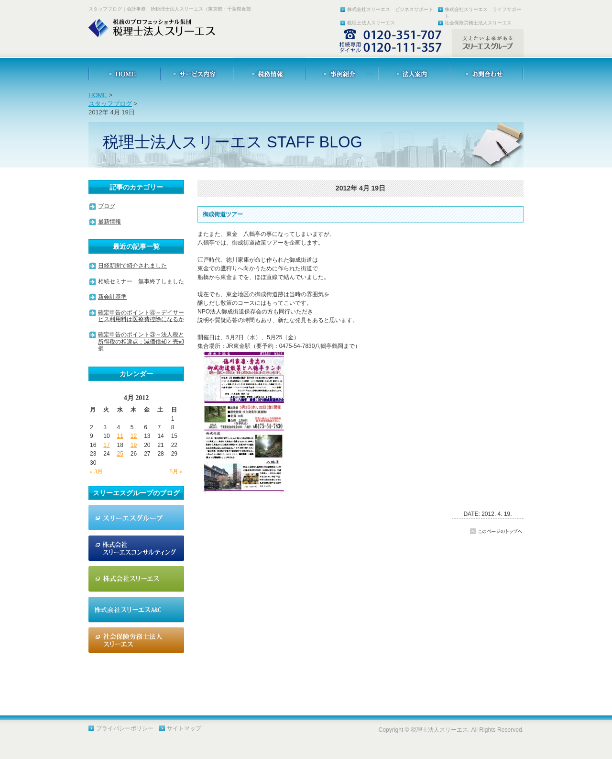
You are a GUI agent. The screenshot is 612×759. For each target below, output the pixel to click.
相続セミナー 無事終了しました (141, 281)
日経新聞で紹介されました (132, 265)
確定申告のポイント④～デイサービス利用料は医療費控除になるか (141, 316)
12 (134, 436)
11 (120, 436)
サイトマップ (184, 728)
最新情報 (109, 221)
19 (134, 445)
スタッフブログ (110, 103)
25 (120, 453)
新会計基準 (112, 296)
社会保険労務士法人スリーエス (478, 22)
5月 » (176, 471)
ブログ (106, 206)
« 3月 (96, 471)
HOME (97, 95)
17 (106, 445)
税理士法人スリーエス (371, 22)
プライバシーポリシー (124, 728)
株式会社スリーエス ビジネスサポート (390, 9)
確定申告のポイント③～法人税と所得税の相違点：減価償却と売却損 (141, 341)
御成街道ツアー (223, 214)
